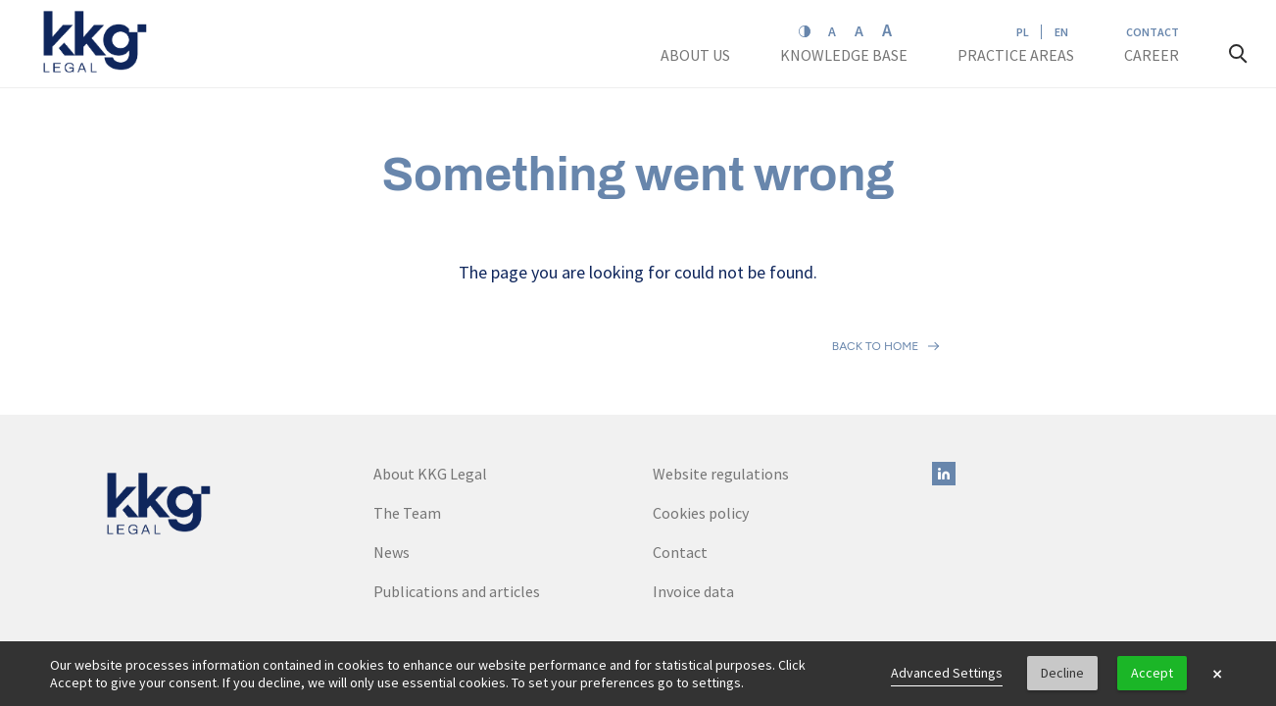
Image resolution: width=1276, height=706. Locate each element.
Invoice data (693, 505)
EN (1061, 32)
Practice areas (1015, 55)
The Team (407, 426)
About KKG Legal (430, 387)
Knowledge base (845, 55)
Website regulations (721, 387)
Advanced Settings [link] (947, 672)
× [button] (1217, 673)
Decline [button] (1062, 672)
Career (1153, 55)
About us (697, 55)
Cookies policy (701, 426)
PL (1022, 32)
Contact (1152, 32)
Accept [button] (1152, 672)
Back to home (875, 303)
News (391, 466)
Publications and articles (456, 505)
